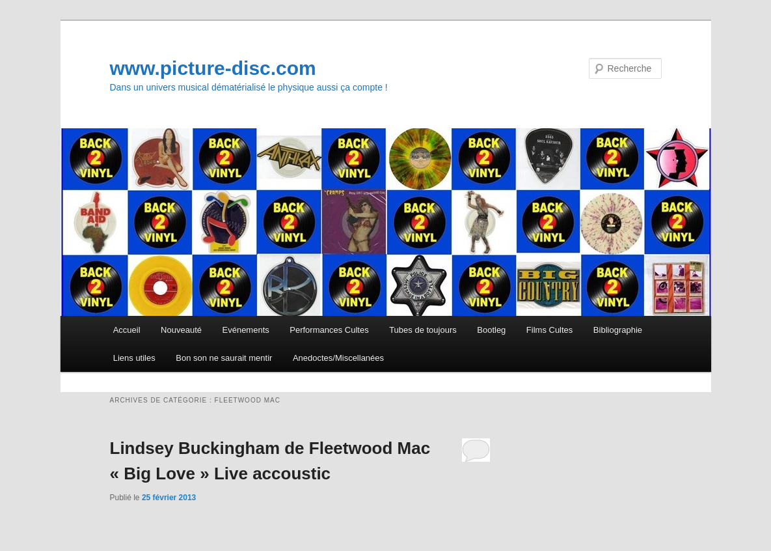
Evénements (246, 330)
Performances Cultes (329, 330)
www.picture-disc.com (213, 68)
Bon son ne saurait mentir (224, 358)
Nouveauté (181, 330)
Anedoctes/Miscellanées (338, 358)
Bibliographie (617, 330)
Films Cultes (549, 330)
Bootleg (491, 330)
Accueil (127, 330)
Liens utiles (134, 358)
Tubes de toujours (423, 330)
